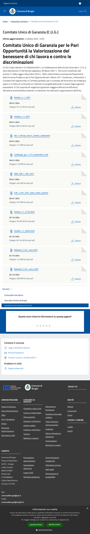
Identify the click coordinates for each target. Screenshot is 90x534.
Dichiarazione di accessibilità (51, 475)
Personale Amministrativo (7, 429)
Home (5, 21)
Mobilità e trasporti (31, 438)
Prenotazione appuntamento (29, 459)
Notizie (70, 406)
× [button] (87, 508)
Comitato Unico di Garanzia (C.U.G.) (18, 305)
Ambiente (49, 429)
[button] (45, 530)
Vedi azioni (7, 289)
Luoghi (70, 426)
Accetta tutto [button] (36, 525)
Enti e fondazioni (8, 419)
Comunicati (72, 411)
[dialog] (45, 520)
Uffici (3, 415)
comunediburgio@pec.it (11, 495)
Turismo (26, 434)
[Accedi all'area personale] (80, 3)
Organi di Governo (8, 406)
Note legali (49, 469)
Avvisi (70, 415)
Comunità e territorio (19, 21)
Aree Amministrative (9, 411)
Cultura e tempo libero (32, 412)
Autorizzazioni (51, 441)
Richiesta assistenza (31, 477)
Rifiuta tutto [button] (54, 525)
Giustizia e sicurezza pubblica (53, 416)
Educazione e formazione (50, 408)
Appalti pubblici (29, 425)
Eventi (70, 431)
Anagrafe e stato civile (32, 408)
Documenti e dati (8, 435)
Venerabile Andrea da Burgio (15, 300)
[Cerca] (85, 11)
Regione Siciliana (10, 3)
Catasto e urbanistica (31, 429)
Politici (4, 423)
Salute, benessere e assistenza (53, 435)
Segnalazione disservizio (28, 467)
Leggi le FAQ (28, 472)
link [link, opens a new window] (67, 520)
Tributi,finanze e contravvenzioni (51, 423)
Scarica (76, 107)
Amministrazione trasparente (52, 459)
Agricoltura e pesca (53, 445)
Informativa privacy (53, 465)
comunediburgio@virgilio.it (12, 502)
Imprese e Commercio (32, 421)
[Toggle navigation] (4, 11)
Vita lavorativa (29, 417)
